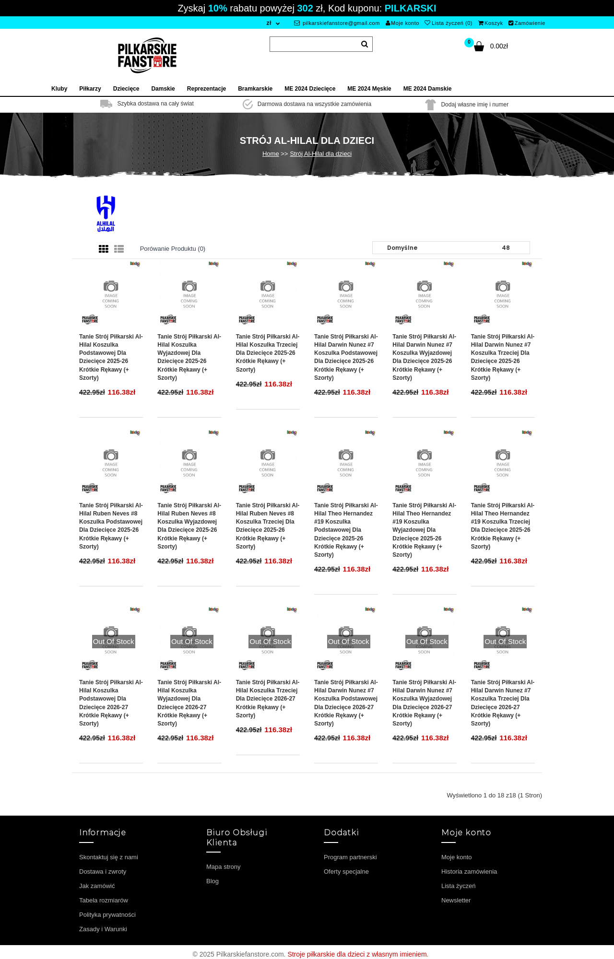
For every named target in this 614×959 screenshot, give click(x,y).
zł (268, 23)
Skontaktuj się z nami (108, 857)
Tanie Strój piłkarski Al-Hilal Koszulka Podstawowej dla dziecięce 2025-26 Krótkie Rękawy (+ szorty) (111, 357)
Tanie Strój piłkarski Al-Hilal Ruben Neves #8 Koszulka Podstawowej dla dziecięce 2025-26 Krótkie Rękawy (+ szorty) (111, 526)
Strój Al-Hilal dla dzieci (321, 153)
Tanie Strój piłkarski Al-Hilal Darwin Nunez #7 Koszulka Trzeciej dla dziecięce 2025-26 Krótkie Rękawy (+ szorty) (503, 357)
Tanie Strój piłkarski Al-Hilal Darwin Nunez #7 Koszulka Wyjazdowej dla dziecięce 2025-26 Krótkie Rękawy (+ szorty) (424, 357)
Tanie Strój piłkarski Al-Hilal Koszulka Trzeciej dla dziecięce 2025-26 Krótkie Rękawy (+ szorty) (268, 353)
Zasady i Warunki (103, 929)
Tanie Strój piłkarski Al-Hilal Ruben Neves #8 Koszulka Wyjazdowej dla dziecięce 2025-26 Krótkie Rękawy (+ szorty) (189, 526)
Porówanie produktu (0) (173, 248)
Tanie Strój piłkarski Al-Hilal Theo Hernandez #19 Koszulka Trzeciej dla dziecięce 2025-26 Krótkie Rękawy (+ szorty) (503, 526)
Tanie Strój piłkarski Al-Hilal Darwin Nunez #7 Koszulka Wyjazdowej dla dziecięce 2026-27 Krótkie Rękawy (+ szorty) (424, 703)
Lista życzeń (458, 885)
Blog (212, 881)
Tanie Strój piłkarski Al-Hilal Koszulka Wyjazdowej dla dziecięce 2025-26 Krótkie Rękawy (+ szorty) (189, 357)
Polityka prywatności (107, 914)
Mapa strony (223, 866)
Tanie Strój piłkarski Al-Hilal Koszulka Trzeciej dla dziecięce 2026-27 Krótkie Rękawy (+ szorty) (268, 699)
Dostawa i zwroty (102, 871)
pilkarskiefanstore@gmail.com (337, 23)
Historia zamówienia (469, 871)
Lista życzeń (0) (448, 23)
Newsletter (456, 900)
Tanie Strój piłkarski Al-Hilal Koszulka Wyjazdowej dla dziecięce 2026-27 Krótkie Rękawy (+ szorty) (189, 703)
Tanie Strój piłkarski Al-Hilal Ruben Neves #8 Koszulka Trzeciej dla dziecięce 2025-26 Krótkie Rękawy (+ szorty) (268, 526)
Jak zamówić (97, 885)
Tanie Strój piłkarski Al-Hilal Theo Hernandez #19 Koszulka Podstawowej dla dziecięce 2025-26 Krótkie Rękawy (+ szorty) (346, 530)
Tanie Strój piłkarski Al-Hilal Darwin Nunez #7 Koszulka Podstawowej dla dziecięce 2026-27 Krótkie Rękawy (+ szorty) (346, 703)
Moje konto (402, 23)
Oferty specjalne (346, 871)
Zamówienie (526, 23)
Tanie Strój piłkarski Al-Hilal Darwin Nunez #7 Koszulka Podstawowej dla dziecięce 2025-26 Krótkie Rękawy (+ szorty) (346, 357)
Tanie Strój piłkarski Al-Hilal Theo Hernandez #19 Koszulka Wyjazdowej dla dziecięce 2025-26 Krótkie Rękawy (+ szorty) (424, 530)
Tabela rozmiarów (103, 900)
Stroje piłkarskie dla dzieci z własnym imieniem (356, 954)
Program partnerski (350, 857)
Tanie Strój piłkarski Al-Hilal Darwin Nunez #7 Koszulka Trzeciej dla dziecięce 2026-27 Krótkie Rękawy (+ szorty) (503, 703)
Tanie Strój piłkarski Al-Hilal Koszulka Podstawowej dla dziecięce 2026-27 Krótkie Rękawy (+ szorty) (111, 703)
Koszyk (490, 23)
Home (270, 153)
